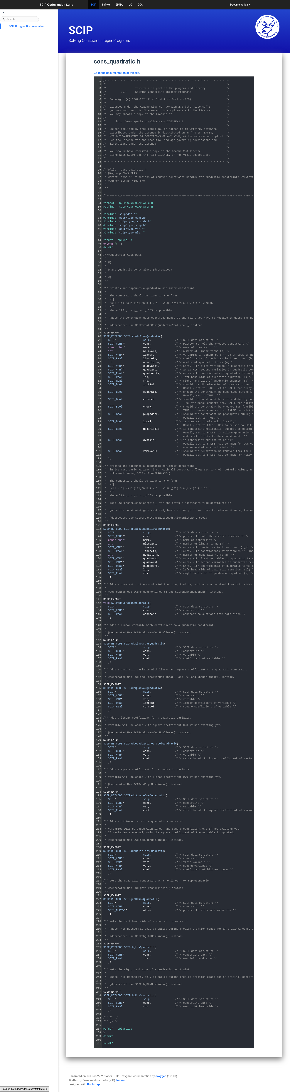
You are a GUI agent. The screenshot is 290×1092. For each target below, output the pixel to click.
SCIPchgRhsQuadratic (139, 995)
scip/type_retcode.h (134, 221)
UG (130, 4)
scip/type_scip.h (132, 225)
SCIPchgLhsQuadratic (139, 947)
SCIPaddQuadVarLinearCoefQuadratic (150, 743)
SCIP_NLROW (116, 910)
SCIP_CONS (115, 343)
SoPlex (106, 4)
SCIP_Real (115, 358)
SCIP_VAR (114, 354)
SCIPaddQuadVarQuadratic (142, 688)
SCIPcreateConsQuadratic (142, 336)
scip (146, 340)
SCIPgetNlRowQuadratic (141, 899)
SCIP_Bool (115, 384)
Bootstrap (93, 1084)
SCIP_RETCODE (112, 336)
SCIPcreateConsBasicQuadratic (146, 528)
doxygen (161, 1076)
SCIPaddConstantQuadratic (130, 603)
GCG (140, 4)
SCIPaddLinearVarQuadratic (144, 643)
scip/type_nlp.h (131, 232)
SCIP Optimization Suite (56, 4)
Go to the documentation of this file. (117, 73)
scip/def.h (127, 214)
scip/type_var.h (131, 229)
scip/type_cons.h (132, 217)
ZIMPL (119, 4)
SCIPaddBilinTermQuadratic (144, 851)
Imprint (121, 1080)
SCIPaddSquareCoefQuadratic (145, 795)
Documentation (240, 4)
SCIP (94, 4)
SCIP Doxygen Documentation (26, 26)
